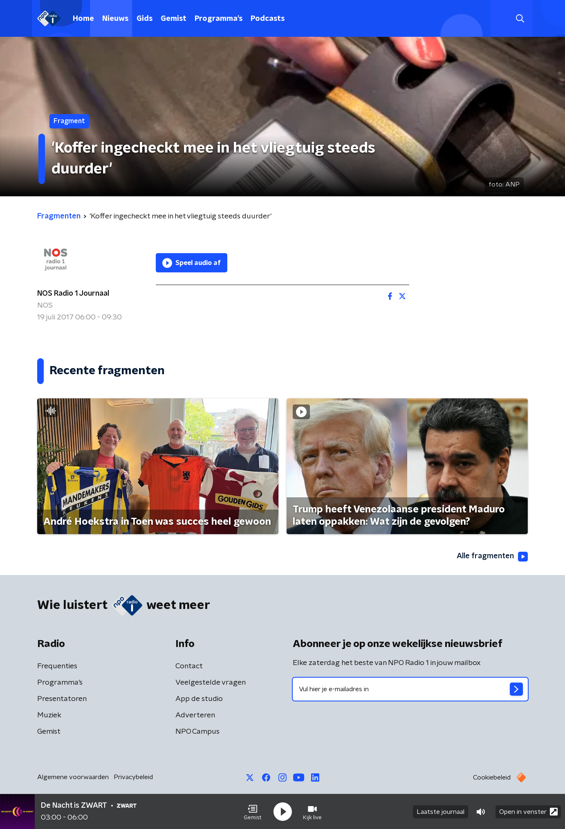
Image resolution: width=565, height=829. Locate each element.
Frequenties (57, 666)
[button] (253, 812)
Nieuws (115, 18)
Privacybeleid (133, 777)
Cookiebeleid (492, 777)
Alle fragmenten (492, 557)
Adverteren (195, 715)
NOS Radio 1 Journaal (73, 293)
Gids (144, 18)
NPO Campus (197, 731)
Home (83, 18)
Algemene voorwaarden (73, 777)
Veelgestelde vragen (210, 682)
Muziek (49, 715)
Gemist (173, 18)
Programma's (218, 18)
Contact (189, 666)
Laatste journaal (440, 812)
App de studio (199, 699)
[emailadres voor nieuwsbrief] (410, 689)
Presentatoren (62, 699)
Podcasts (268, 18)
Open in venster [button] (528, 812)
